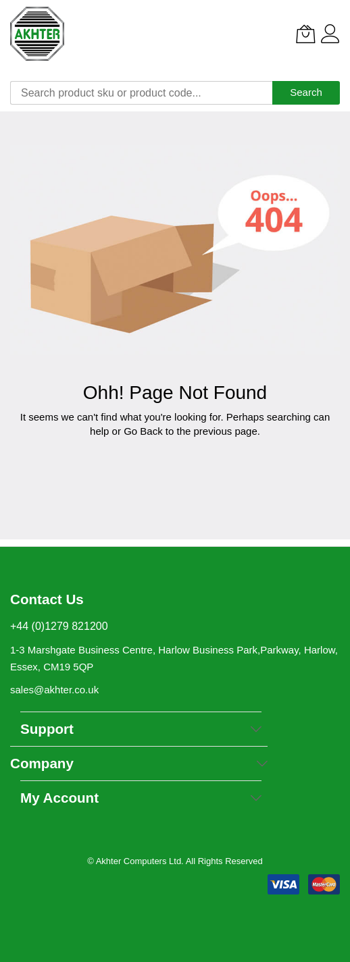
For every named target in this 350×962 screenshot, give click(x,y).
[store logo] (37, 34)
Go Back (143, 431)
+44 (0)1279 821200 (59, 626)
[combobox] (141, 93)
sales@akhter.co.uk (54, 689)
